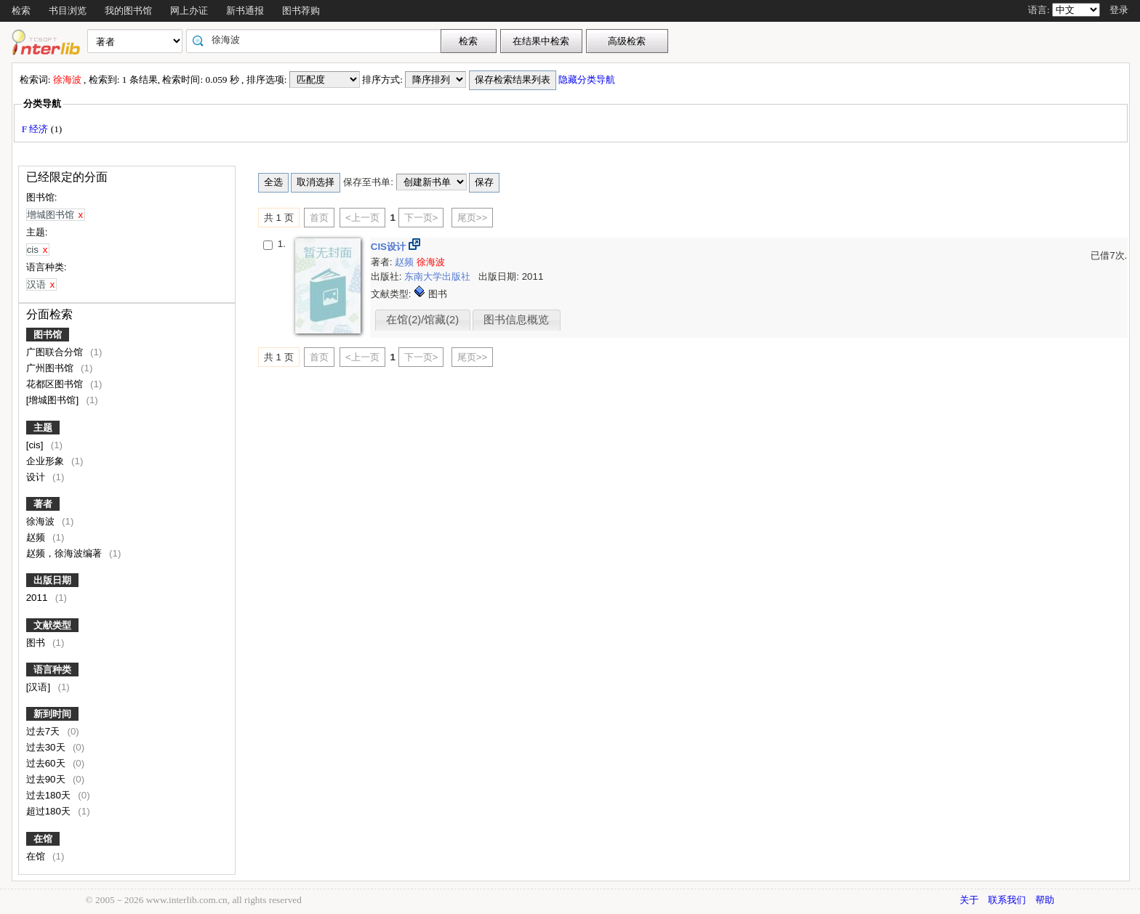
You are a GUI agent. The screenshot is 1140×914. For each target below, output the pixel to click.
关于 (969, 899)
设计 (37, 477)
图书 (37, 642)
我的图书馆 (128, 10)
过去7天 (44, 731)
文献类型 (52, 625)
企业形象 (46, 461)
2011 (38, 597)
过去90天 (47, 779)
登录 (1118, 9)
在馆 (42, 838)
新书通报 (245, 10)
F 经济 (36, 129)
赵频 (37, 537)
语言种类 (52, 669)
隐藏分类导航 (587, 79)
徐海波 (41, 521)
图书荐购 (301, 10)
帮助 (1044, 899)
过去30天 (47, 747)
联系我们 (1007, 899)
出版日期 (52, 580)
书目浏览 (68, 10)
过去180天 (49, 795)
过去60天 (47, 763)
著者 (42, 503)
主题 (42, 427)
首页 (319, 217)
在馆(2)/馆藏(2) (422, 319)
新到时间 (52, 713)
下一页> (421, 217)
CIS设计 (390, 246)
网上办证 (189, 10)
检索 (21, 10)
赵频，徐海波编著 (65, 553)
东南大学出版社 (438, 276)
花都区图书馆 (56, 384)
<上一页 (362, 217)
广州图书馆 (51, 368)
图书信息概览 (516, 319)
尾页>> (472, 217)
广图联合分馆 (56, 352)
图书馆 (47, 334)
